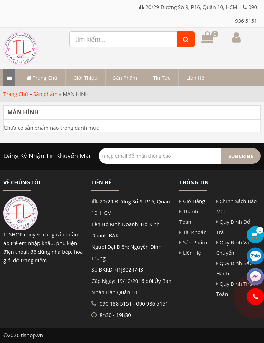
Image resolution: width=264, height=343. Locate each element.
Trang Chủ (41, 77)
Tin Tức (161, 77)
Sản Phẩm (125, 77)
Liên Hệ (195, 77)
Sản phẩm (45, 93)
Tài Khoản (195, 232)
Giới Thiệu (85, 77)
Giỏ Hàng (194, 201)
